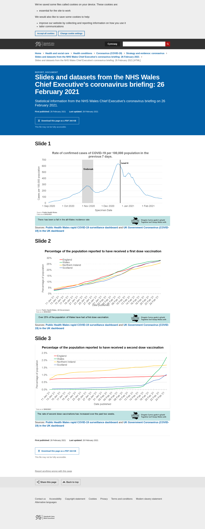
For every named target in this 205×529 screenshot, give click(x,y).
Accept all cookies (45, 33)
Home (38, 53)
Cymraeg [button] (112, 44)
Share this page (48, 482)
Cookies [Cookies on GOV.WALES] (93, 499)
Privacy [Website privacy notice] (104, 499)
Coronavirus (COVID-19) (109, 53)
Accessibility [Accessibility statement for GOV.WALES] (55, 499)
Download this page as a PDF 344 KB (59, 121)
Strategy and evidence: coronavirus (145, 53)
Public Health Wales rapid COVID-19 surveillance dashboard (82, 227)
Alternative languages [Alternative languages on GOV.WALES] (46, 502)
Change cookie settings (71, 33)
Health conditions (82, 53)
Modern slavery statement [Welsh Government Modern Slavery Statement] (149, 499)
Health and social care (57, 53)
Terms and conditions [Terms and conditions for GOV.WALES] (122, 499)
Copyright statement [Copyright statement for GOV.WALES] (75, 499)
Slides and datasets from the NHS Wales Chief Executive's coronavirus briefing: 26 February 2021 (87, 57)
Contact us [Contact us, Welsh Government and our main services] (40, 499)
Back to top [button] (72, 482)
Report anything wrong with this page (53, 471)
